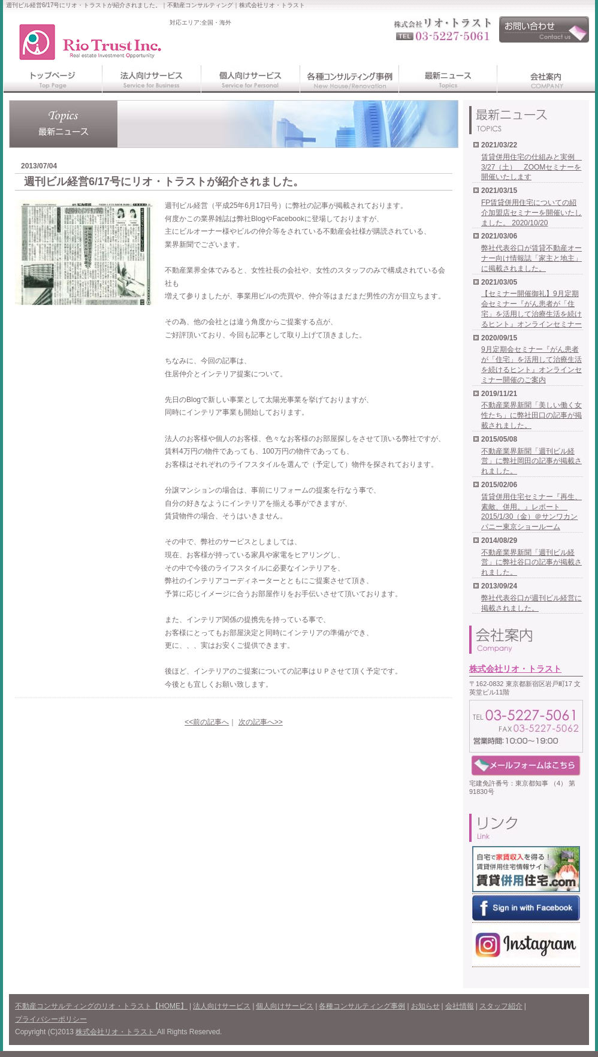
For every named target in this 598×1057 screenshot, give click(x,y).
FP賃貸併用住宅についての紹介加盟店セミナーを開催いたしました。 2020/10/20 (531, 212)
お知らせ (425, 1006)
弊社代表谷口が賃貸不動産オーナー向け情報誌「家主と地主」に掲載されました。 (531, 258)
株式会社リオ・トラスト (515, 669)
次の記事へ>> (260, 722)
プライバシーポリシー (51, 1019)
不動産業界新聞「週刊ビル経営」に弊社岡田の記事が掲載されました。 (531, 461)
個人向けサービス (284, 1006)
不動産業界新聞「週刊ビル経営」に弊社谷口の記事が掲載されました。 (531, 562)
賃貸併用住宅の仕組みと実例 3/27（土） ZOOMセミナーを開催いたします (531, 167)
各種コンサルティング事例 (362, 1006)
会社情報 (459, 1006)
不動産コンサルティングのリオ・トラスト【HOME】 (101, 1006)
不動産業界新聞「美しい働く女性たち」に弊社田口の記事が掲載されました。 (531, 415)
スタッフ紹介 (501, 1006)
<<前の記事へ (207, 722)
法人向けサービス (221, 1006)
